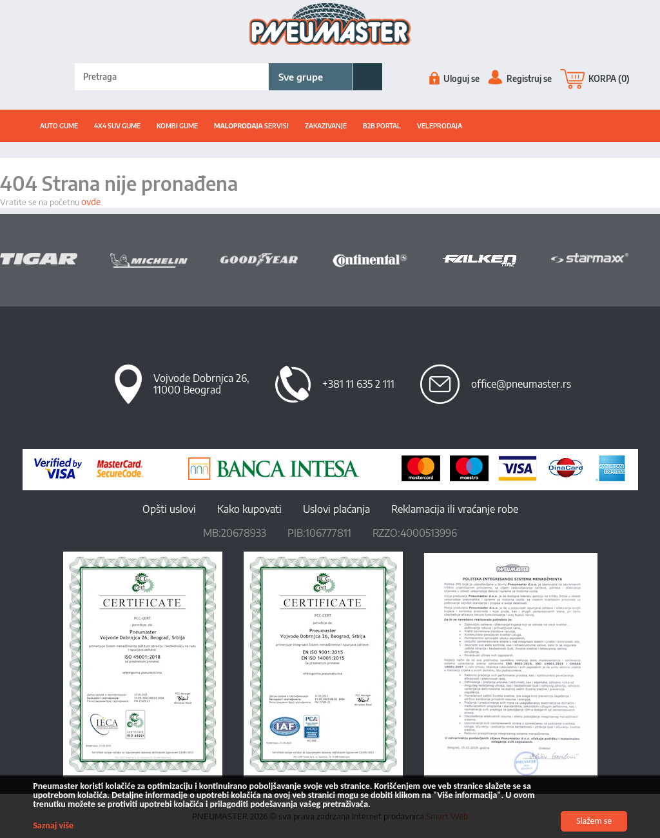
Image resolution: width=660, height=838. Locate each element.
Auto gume (59, 126)
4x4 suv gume (117, 126)
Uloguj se (454, 79)
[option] (55, 258)
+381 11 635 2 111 (358, 383)
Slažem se (594, 820)
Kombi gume (177, 126)
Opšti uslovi (169, 509)
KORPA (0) (595, 79)
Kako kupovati (249, 509)
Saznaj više (54, 825)
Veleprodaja (439, 126)
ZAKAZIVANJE (326, 126)
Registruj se (520, 79)
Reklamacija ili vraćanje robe (454, 509)
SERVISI (251, 126)
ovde (91, 201)
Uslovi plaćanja (336, 509)
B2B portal (382, 126)
